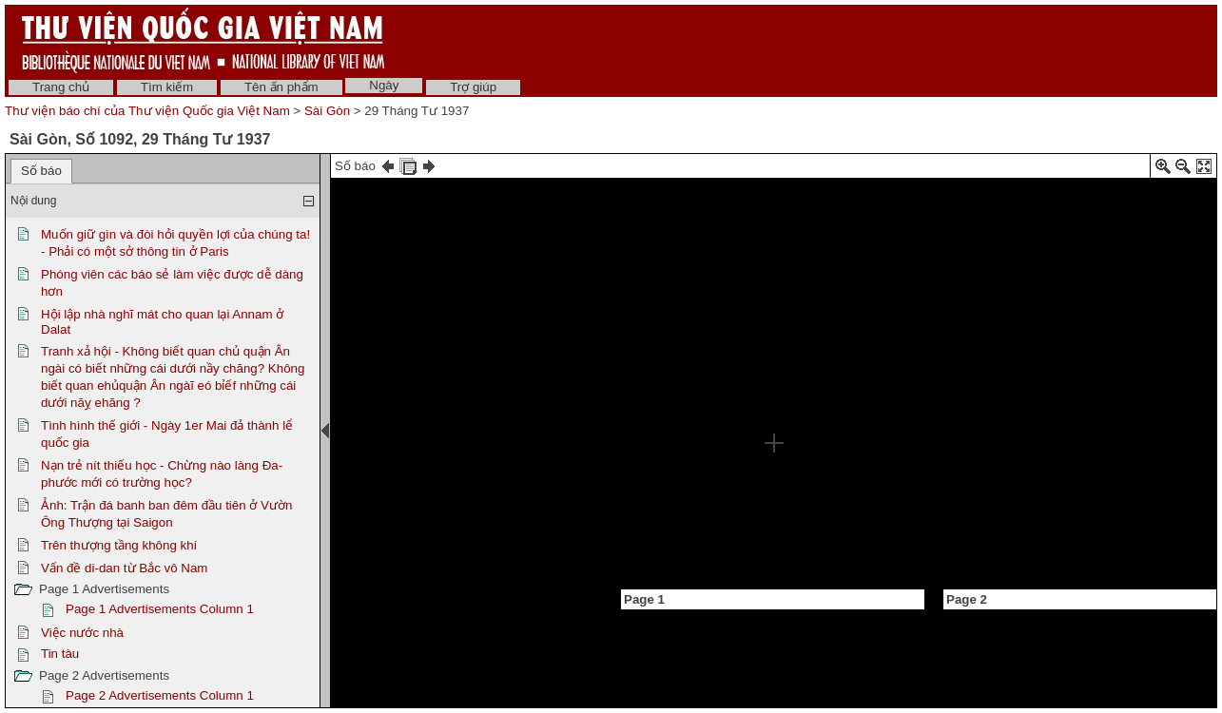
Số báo (41, 171)
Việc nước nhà (82, 633)
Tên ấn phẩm (281, 87)
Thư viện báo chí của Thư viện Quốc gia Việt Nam (147, 111)
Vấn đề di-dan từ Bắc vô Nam (124, 568)
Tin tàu (60, 653)
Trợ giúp (473, 87)
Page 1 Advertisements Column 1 (160, 609)
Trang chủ (60, 87)
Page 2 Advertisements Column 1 (160, 695)
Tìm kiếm (167, 87)
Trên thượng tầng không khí (119, 545)
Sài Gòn (327, 111)
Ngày (383, 85)
